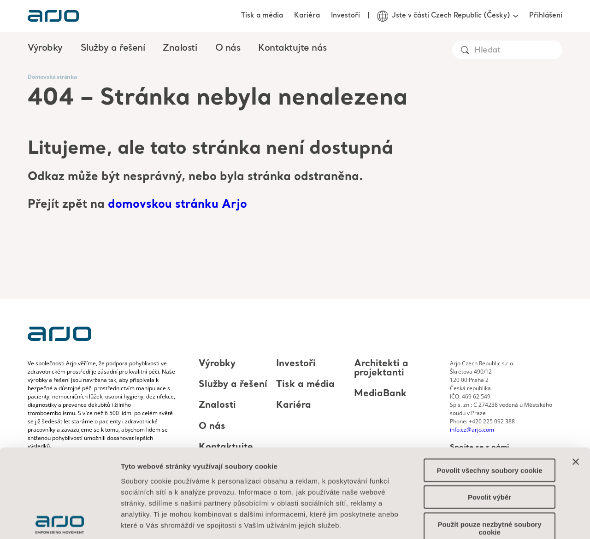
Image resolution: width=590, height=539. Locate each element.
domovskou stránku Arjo (177, 205)
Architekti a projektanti (381, 368)
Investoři (345, 16)
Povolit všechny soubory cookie (489, 406)
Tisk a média (262, 16)
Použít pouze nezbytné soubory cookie (489, 464)
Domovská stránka (52, 77)
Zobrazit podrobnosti (509, 521)
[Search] (517, 50)
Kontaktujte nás (292, 48)
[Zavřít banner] (575, 398)
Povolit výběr (489, 434)
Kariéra (307, 16)
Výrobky (217, 364)
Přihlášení (545, 16)
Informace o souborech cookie (174, 483)
